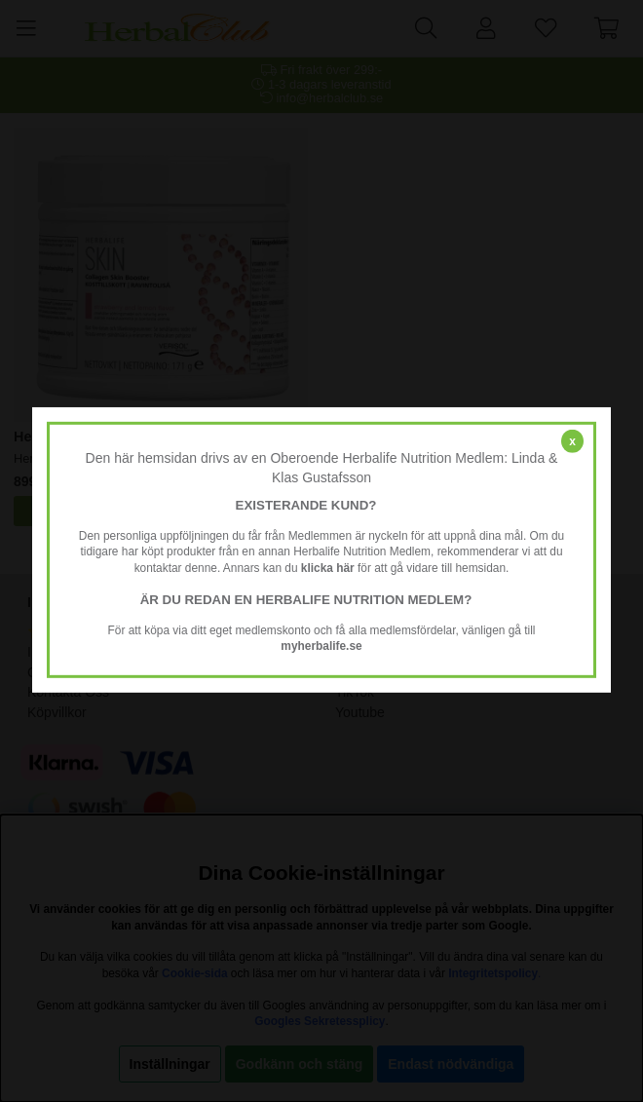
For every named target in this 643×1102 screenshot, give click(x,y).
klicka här (328, 568)
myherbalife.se (321, 646)
